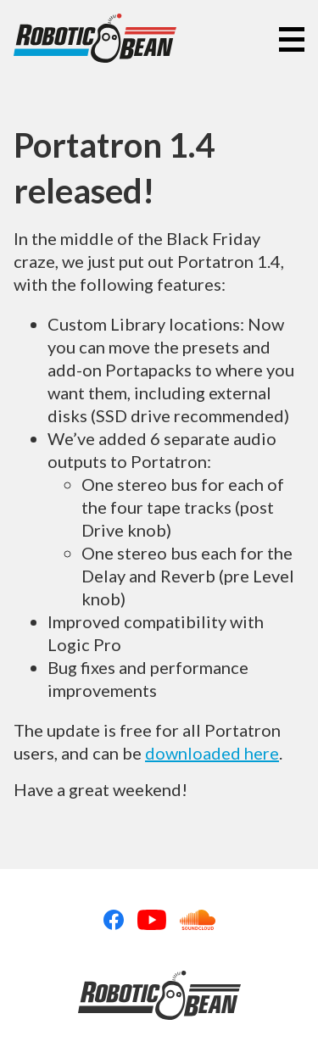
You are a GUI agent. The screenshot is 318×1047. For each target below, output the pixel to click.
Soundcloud (197, 920)
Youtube (151, 920)
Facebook (113, 920)
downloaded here (212, 753)
